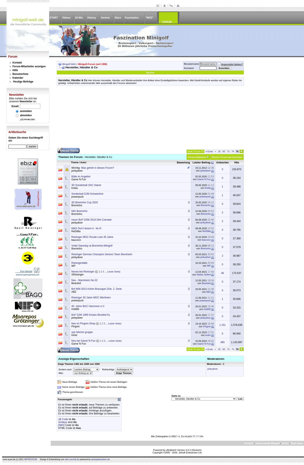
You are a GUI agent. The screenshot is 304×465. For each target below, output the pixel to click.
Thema (74, 162)
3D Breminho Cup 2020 (84, 202)
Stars (118, 17)
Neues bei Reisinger (82, 271)
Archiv (285, 443)
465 (222, 342)
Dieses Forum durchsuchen (227, 157)
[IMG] (61, 425)
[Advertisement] (150, 118)
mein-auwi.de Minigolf (267, 443)
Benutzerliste (20, 74)
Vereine (105, 17)
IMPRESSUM (30, 459)
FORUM (167, 21)
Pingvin (75, 326)
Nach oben (297, 443)
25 (219, 151)
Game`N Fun (78, 179)
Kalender (17, 77)
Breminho (76, 205)
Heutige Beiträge (23, 81)
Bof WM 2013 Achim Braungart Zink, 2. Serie (96, 288)
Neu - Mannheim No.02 (84, 280)
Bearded (76, 283)
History (91, 17)
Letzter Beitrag (201, 162)
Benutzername (191, 64)
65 (224, 151)
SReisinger (77, 274)
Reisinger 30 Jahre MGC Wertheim (91, 297)
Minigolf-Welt (68, 64)
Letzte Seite (113, 271)
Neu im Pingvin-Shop (83, 323)
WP (73, 265)
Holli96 (75, 309)
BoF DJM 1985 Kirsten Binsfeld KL (90, 314)
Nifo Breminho (79, 211)
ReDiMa (75, 231)
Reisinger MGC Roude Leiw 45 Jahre (92, 237)
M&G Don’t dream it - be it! (86, 228)
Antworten (222, 162)
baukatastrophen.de (100, 459)
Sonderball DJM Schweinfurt (87, 193)
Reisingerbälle (79, 262)
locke (74, 335)
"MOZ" (149, 17)
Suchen (150, 72)
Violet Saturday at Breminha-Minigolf (92, 245)
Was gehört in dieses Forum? (97, 167)
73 (228, 151)
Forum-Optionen (197, 157)
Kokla (74, 188)
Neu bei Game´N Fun (83, 340)
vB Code (63, 419)
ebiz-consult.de (72, 459)
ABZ (73, 291)
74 (233, 151)
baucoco (76, 240)
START (54, 17)
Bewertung (183, 162)
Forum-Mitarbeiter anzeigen (29, 66)
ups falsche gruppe (82, 332)
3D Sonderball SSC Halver (86, 185)
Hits (236, 162)
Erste (209, 151)
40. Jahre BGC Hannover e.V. (88, 306)
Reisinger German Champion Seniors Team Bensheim (101, 254)
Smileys (62, 422)
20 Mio (79, 17)
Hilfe (15, 70)
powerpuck (77, 196)
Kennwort (189, 68)
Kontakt (17, 62)
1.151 (222, 324)
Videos (66, 17)
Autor (83, 162)
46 (222, 273)
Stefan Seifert (204, 274)
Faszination (132, 17)
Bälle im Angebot (80, 176)
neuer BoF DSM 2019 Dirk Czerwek (91, 219)
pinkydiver (77, 170)
